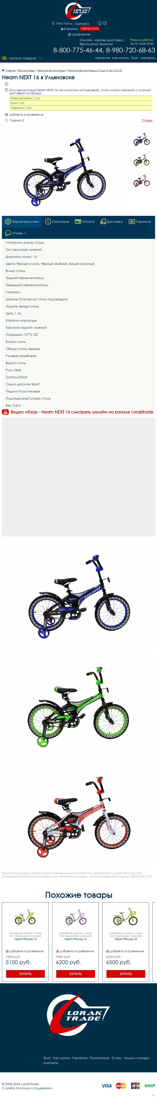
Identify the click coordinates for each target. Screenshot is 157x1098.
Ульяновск (82, 23)
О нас (117, 1058)
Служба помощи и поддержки (27, 1088)
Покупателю (99, 1058)
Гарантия (102, 58)
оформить (90, 28)
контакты (148, 58)
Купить (25, 974)
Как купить (120, 58)
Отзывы (147, 120)
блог (134, 58)
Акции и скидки (136, 1058)
